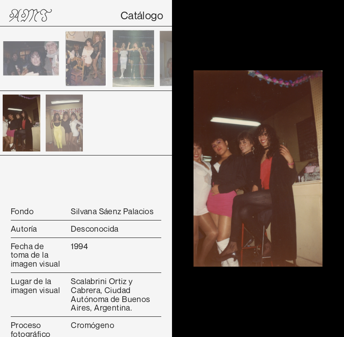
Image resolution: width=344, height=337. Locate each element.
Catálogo (141, 15)
